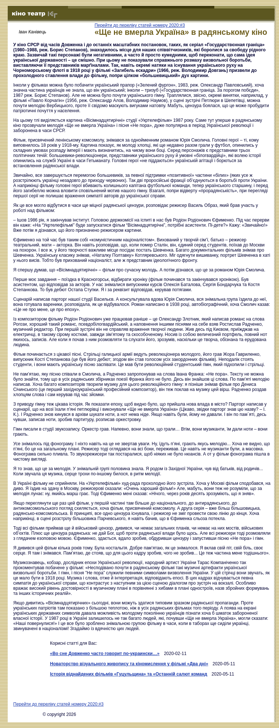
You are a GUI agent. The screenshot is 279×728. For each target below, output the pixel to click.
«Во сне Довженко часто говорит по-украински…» (105, 653)
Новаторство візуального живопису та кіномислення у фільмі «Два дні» (129, 663)
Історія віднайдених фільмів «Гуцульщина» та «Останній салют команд (128, 674)
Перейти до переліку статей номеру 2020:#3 (139, 25)
